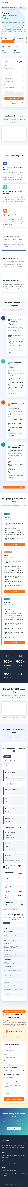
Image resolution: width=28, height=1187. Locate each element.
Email (5, 72)
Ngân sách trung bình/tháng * (12, 1074)
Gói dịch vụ (7, 38)
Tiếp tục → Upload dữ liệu (14, 1099)
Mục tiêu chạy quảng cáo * (11, 1067)
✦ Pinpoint (7, 923)
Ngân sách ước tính (9, 91)
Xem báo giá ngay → (7, 41)
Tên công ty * (7, 1047)
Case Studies (4, 1157)
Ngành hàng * (7, 1061)
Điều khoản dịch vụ (19, 1184)
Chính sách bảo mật (9, 1184)
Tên (5, 65)
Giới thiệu (3, 1163)
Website (6, 84)
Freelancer (14, 923)
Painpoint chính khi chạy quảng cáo (13, 1081)
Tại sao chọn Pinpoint (12, 1155)
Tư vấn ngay (14, 544)
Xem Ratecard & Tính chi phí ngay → (14, 487)
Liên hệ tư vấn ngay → (14, 1128)
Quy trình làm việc (22, 1155)
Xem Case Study (20, 38)
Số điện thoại (7, 78)
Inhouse (21, 923)
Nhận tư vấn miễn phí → (14, 98)
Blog (11, 1163)
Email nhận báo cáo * (9, 1091)
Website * (6, 1054)
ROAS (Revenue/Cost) (10, 775)
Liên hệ (8, 1163)
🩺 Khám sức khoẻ (20, 41)
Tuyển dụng (15, 1163)
